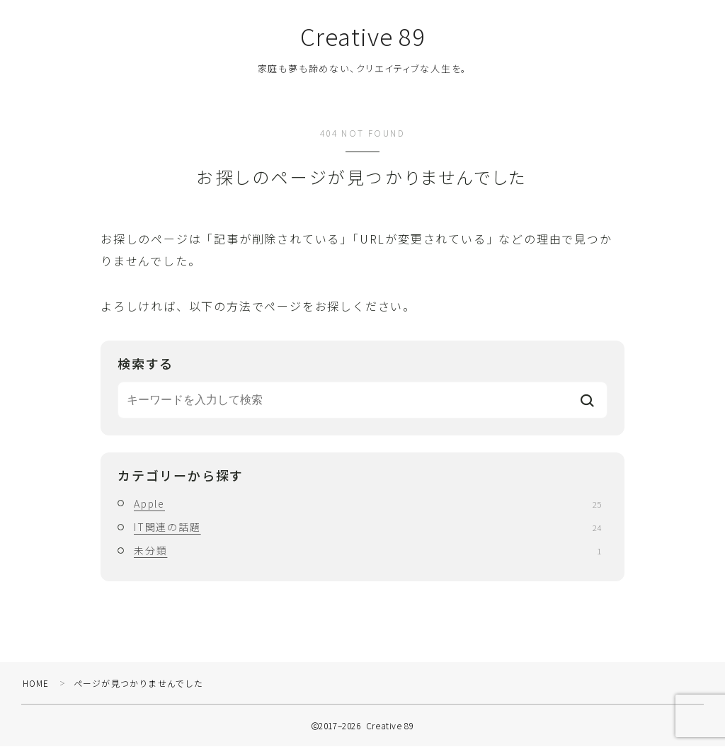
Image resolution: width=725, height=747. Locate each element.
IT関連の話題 (367, 527)
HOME (36, 684)
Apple (367, 504)
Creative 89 (362, 36)
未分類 (367, 551)
